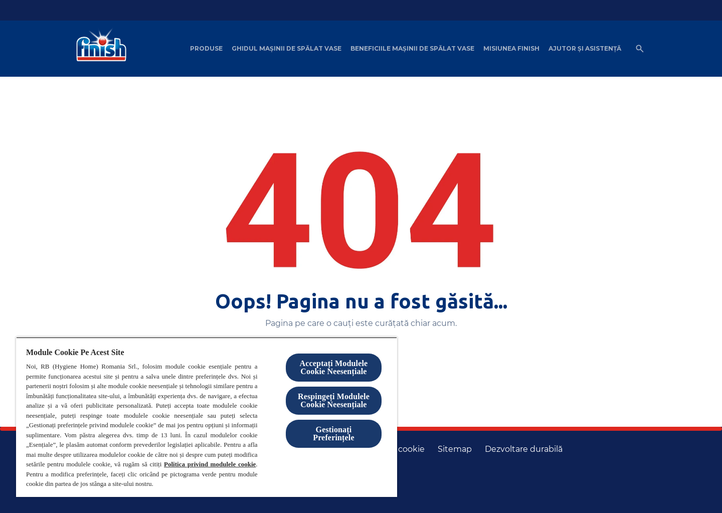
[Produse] (206, 49)
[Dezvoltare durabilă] (523, 449)
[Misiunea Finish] (511, 49)
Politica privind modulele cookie (210, 464)
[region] (206, 417)
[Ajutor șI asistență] (585, 49)
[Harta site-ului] (454, 449)
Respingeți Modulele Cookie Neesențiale (334, 400)
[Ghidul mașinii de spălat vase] (286, 49)
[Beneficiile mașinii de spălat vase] (412, 49)
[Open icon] (640, 49)
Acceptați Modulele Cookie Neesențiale (334, 367)
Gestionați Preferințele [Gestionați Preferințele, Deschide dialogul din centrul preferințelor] (333, 433)
